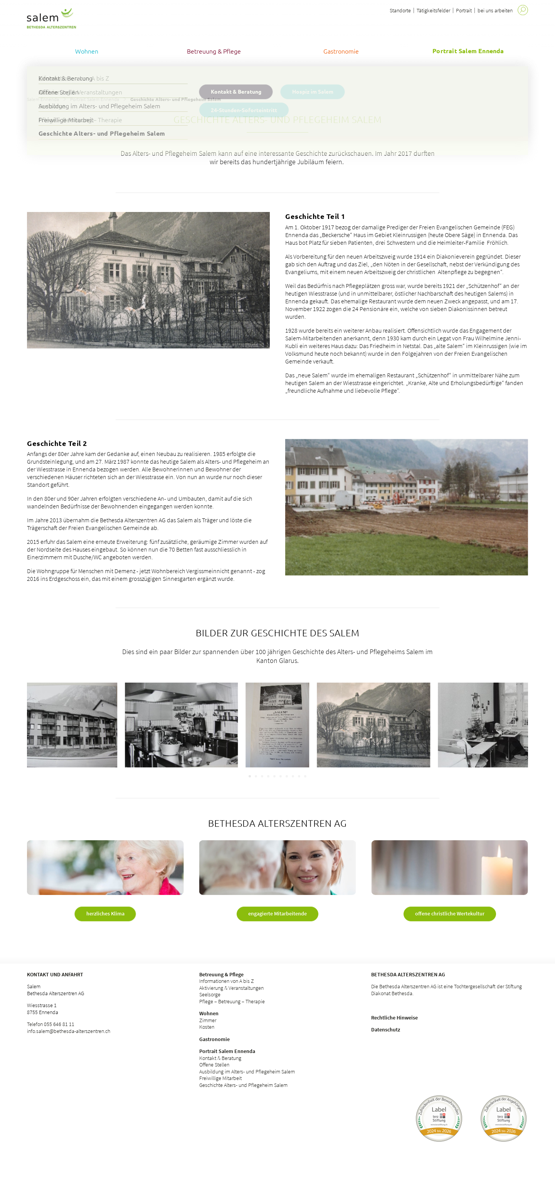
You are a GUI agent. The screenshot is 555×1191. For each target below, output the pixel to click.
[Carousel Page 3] (262, 776)
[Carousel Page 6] (280, 776)
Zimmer (207, 1020)
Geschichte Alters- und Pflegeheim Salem (243, 1085)
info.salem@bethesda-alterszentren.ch (68, 1031)
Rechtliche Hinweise (394, 1017)
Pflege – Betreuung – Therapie (232, 1001)
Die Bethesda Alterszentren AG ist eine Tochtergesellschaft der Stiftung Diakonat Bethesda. (446, 990)
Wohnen (209, 1013)
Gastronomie (214, 1039)
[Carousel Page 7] (287, 776)
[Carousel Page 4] (268, 776)
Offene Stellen (214, 1064)
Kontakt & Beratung (220, 1058)
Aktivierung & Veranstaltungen (231, 987)
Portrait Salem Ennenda (94, 99)
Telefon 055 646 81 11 (50, 1024)
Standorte (400, 10)
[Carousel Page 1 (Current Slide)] (250, 776)
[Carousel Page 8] (293, 776)
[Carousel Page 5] (274, 776)
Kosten (206, 1026)
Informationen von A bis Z (226, 980)
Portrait (464, 10)
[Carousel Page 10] (305, 776)
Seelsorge (209, 994)
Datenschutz (385, 1029)
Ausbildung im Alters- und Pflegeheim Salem (247, 1071)
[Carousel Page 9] (299, 776)
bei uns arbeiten (495, 10)
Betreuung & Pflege (221, 974)
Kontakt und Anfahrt (55, 974)
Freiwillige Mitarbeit (220, 1078)
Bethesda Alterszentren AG (408, 974)
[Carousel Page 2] (256, 776)
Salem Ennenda (43, 99)
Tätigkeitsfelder (433, 10)
